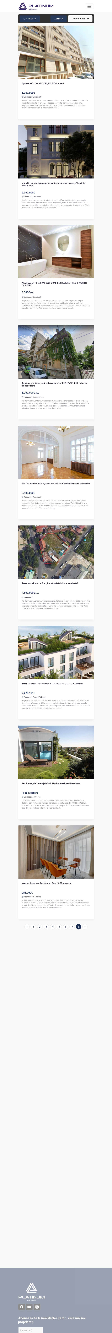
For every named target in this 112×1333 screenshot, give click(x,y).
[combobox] (80, 18)
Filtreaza (29, 18)
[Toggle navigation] (89, 6)
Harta (58, 18)
